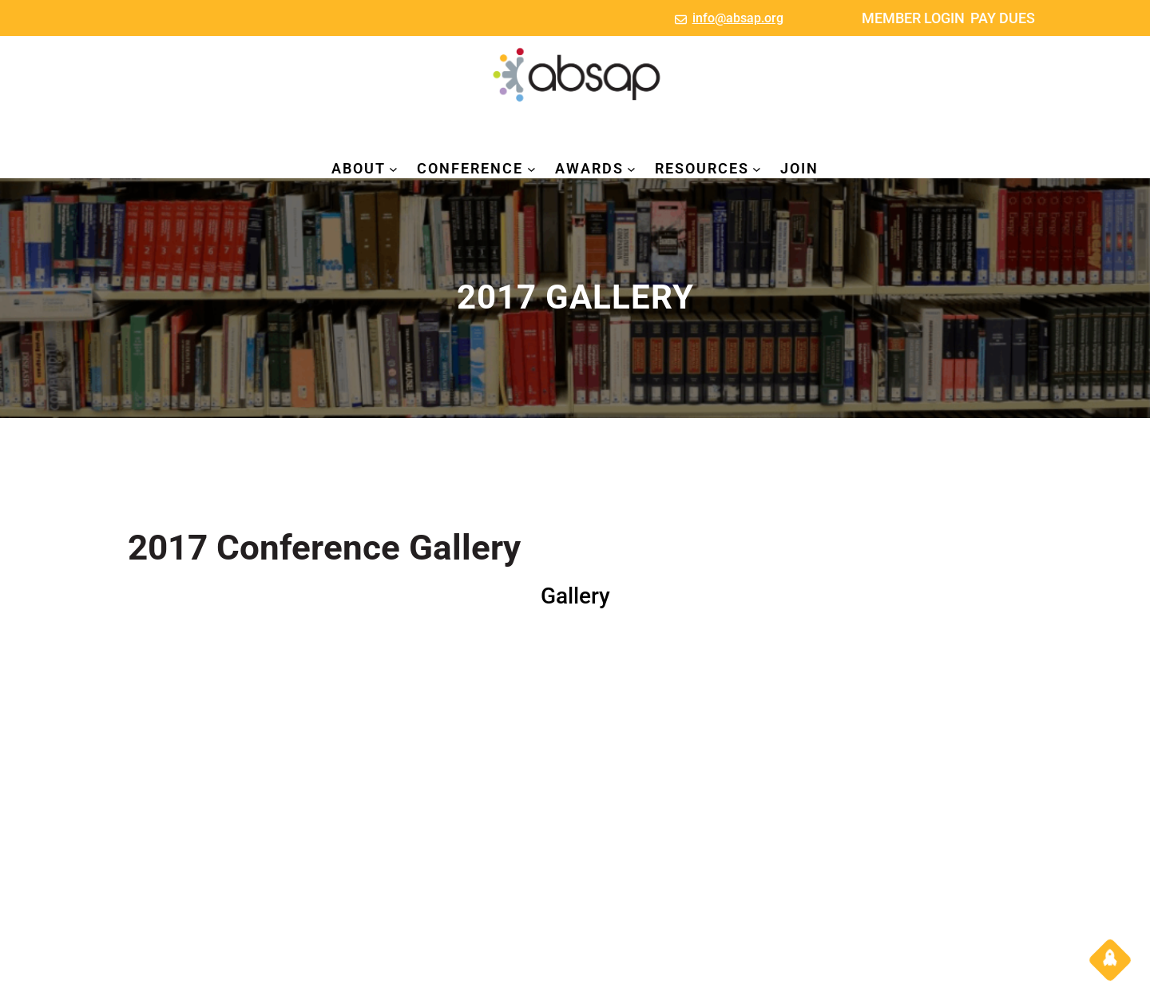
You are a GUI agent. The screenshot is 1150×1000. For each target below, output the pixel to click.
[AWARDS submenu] (631, 169)
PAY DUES (1002, 18)
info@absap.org (737, 18)
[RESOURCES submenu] (756, 169)
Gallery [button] (575, 596)
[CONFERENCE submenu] (531, 169)
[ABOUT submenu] (393, 169)
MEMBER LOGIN (913, 18)
